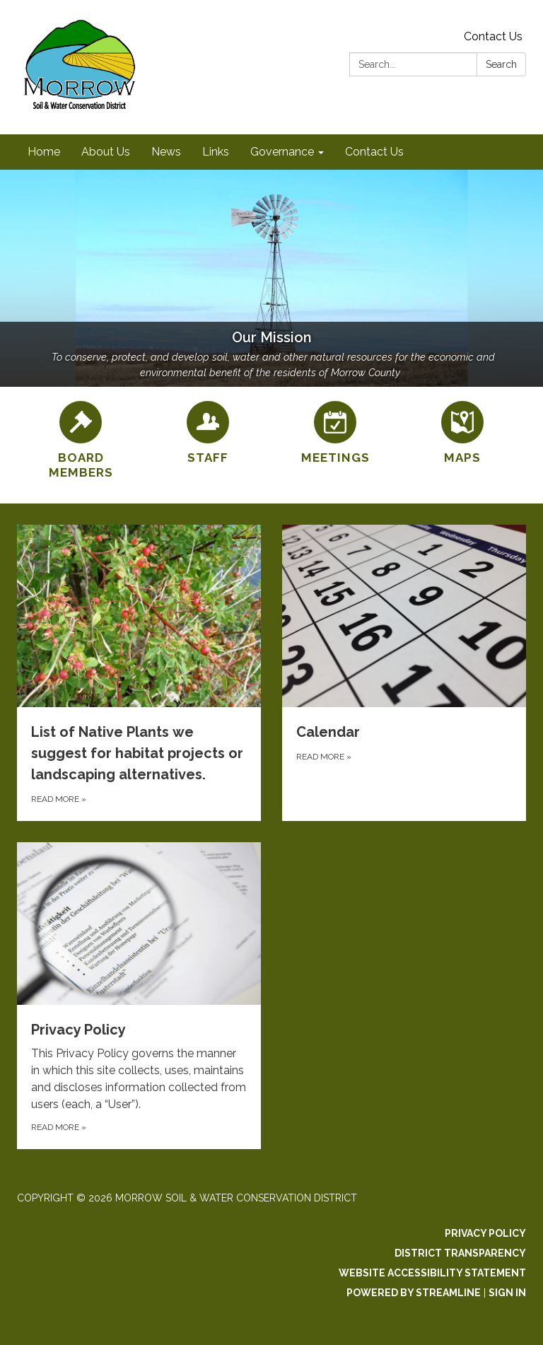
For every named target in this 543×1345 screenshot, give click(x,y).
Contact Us (493, 36)
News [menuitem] (166, 151)
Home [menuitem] (44, 151)
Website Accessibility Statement (432, 1273)
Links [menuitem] (215, 151)
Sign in (507, 1292)
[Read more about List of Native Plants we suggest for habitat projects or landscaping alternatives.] (139, 673)
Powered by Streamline (413, 1292)
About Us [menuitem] (105, 151)
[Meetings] (335, 433)
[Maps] (462, 433)
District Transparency (460, 1253)
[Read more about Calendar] (404, 673)
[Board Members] (80, 441)
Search (501, 64)
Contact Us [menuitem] (374, 151)
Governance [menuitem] (282, 151)
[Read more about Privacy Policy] (139, 995)
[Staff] (208, 433)
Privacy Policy (485, 1233)
